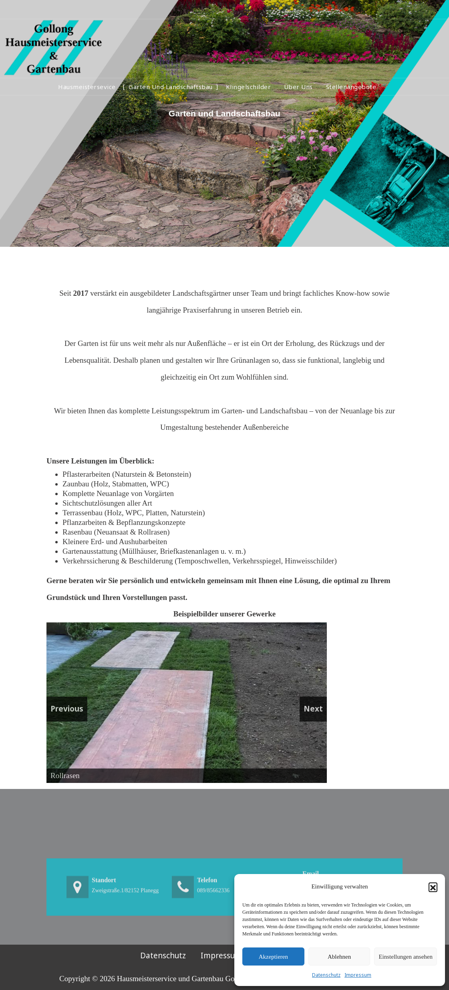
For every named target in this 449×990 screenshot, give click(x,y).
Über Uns (298, 87)
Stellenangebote (351, 87)
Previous (66, 708)
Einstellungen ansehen (406, 956)
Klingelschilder (248, 87)
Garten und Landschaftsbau (171, 87)
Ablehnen (339, 956)
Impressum (357, 975)
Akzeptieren (273, 956)
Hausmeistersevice (87, 87)
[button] (433, 887)
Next (313, 708)
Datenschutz (326, 975)
